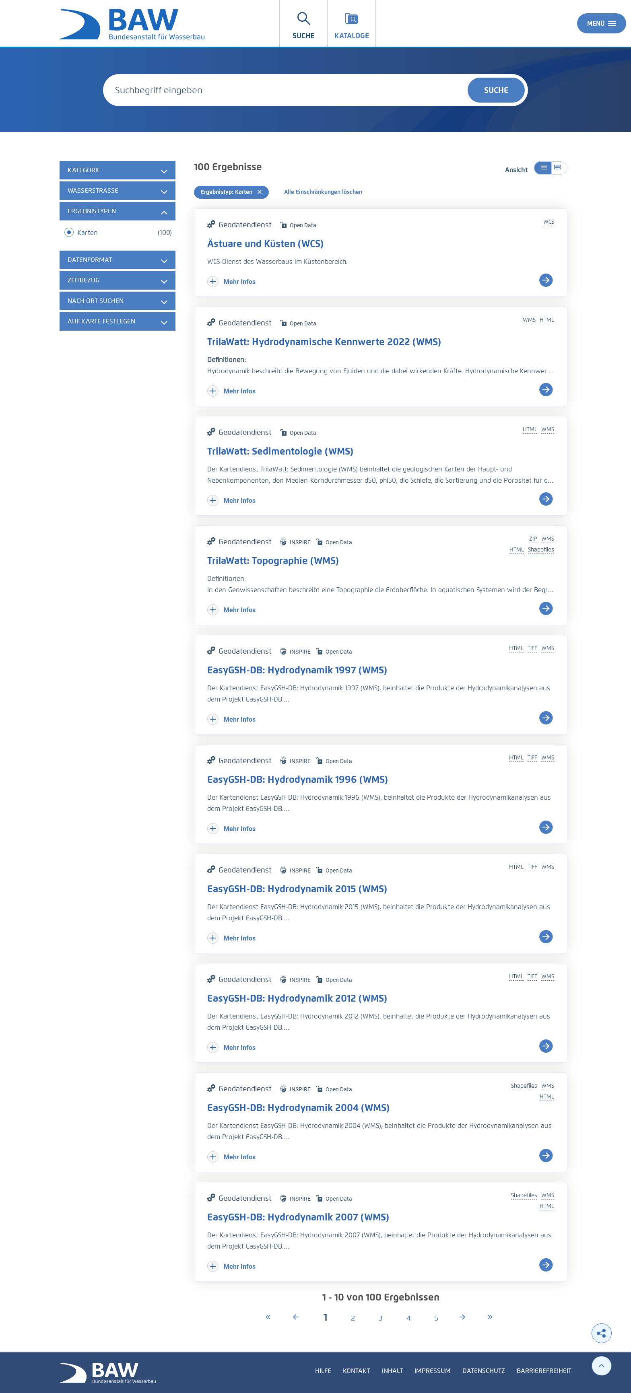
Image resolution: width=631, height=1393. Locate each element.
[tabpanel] (117, 247)
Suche (496, 90)
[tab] (117, 170)
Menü (601, 23)
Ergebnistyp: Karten (231, 192)
